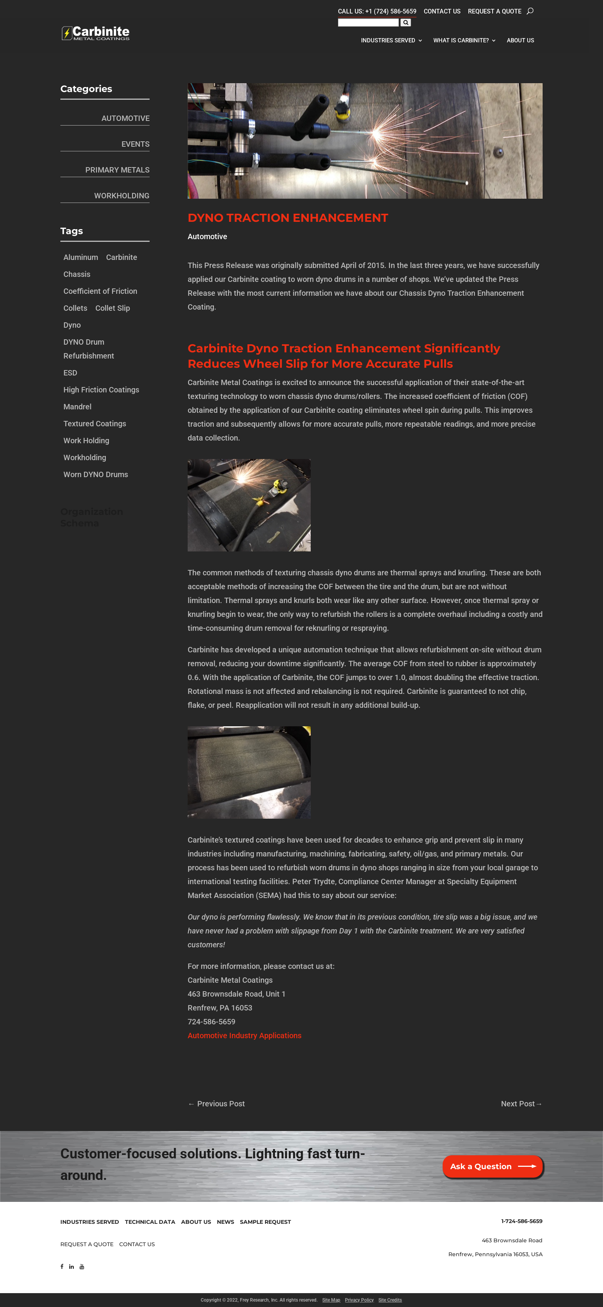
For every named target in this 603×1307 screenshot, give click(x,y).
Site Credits (390, 1300)
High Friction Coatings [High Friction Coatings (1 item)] (101, 389)
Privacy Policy (359, 1300)
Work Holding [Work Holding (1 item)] (86, 440)
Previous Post (216, 1103)
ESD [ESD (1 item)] (70, 372)
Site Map (331, 1300)
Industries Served (388, 40)
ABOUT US (196, 1221)
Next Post (522, 1103)
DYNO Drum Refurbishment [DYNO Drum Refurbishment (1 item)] (88, 348)
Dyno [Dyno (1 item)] (72, 325)
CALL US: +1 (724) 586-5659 (377, 11)
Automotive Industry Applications (245, 1035)
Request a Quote (494, 11)
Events (136, 144)
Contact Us (442, 11)
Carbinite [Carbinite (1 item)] (121, 257)
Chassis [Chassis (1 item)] (76, 274)
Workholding (122, 195)
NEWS (225, 1221)
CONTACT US (137, 1244)
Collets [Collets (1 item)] (75, 308)
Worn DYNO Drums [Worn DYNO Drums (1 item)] (95, 474)
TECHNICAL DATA (150, 1221)
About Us (520, 40)
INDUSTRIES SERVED (89, 1221)
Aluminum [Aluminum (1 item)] (80, 257)
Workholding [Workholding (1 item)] (84, 457)
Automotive (207, 236)
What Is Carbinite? (461, 40)
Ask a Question (481, 1166)
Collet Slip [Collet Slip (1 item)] (112, 308)
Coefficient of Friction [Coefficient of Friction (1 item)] (100, 291)
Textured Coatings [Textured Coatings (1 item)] (94, 423)
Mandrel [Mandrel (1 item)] (77, 406)
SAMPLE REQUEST (265, 1221)
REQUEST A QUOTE (86, 1244)
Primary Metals (117, 169)
